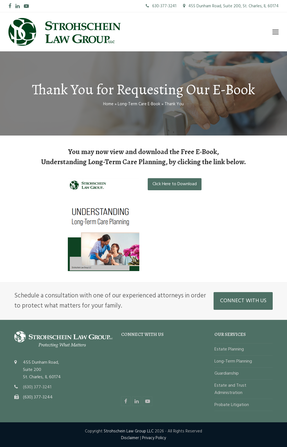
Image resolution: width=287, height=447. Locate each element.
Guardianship (226, 373)
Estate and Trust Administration (230, 389)
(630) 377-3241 (37, 387)
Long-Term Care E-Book (139, 104)
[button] (275, 31)
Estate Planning (229, 349)
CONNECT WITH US (243, 300)
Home (108, 104)
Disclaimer (130, 438)
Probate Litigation (231, 405)
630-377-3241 (161, 6)
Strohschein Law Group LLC (129, 431)
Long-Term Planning (233, 361)
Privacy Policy (154, 438)
